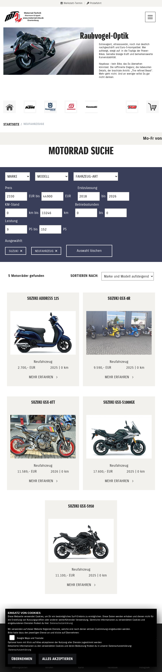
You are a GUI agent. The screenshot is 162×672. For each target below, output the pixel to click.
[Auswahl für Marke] (17, 176)
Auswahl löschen (89, 251)
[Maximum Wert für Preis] (52, 196)
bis (103, 196)
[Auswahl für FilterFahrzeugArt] (95, 176)
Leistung (11, 221)
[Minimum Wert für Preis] (16, 196)
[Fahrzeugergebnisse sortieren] (127, 276)
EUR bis (34, 196)
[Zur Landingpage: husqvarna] (50, 107)
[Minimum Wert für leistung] (16, 229)
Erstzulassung (87, 188)
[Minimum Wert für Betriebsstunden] (86, 212)
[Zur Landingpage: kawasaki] (91, 107)
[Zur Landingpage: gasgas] (71, 107)
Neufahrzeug (46, 251)
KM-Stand (12, 205)
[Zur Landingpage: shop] (152, 107)
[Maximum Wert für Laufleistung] (51, 212)
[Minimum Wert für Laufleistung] (16, 212)
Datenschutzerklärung (61, 623)
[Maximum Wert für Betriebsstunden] (116, 212)
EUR (68, 196)
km (66, 213)
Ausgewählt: (14, 241)
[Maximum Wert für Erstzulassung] (118, 196)
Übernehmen (21, 659)
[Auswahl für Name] (51, 176)
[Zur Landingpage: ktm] (30, 107)
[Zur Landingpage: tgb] (132, 107)
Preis (8, 188)
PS (65, 229)
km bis (33, 213)
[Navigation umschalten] (150, 17)
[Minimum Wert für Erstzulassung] (89, 196)
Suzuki (15, 251)
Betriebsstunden (87, 205)
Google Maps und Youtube (30, 638)
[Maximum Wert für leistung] (50, 229)
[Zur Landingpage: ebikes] (111, 107)
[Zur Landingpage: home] (9, 107)
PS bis (33, 229)
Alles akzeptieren (57, 659)
